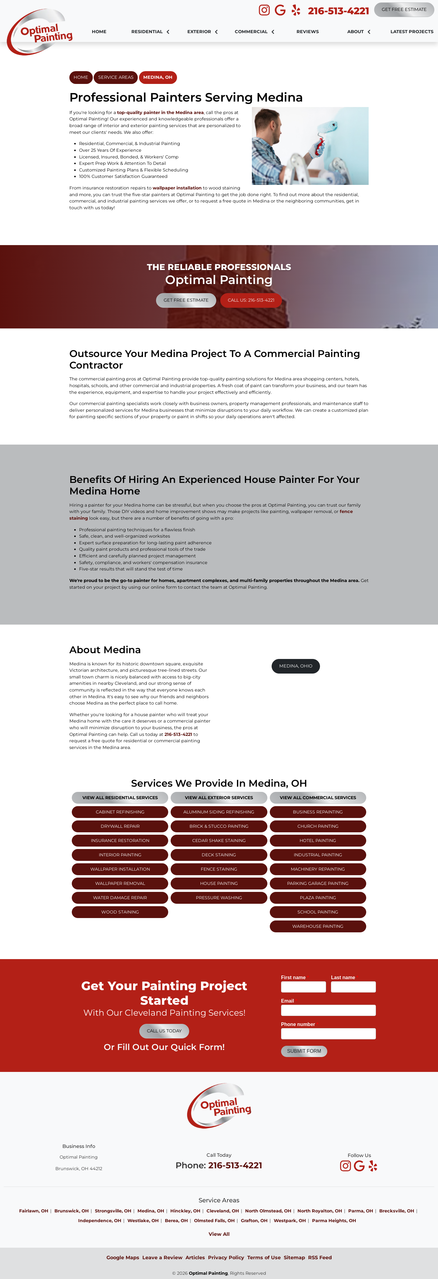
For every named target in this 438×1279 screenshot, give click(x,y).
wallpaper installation (177, 188)
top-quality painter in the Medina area (160, 112)
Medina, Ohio (295, 666)
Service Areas (116, 77)
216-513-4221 (338, 11)
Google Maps (122, 1257)
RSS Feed (320, 1257)
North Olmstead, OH (268, 1211)
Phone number (299, 1024)
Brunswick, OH (71, 1211)
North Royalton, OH (319, 1211)
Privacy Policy (226, 1257)
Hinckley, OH (185, 1211)
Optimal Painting (208, 1273)
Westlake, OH (143, 1220)
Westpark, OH (290, 1220)
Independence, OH (99, 1220)
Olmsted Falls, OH (214, 1220)
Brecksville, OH (396, 1211)
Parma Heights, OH (334, 1220)
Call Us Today (164, 1031)
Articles (195, 1257)
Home (81, 77)
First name (295, 977)
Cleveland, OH (223, 1211)
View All (219, 1234)
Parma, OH (360, 1211)
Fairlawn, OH (33, 1211)
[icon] (265, 10)
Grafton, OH (254, 1220)
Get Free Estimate (404, 9)
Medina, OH (157, 77)
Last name (344, 977)
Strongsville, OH (113, 1211)
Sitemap (294, 1257)
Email (289, 1000)
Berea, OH (176, 1220)
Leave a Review (162, 1257)
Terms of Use (264, 1257)
